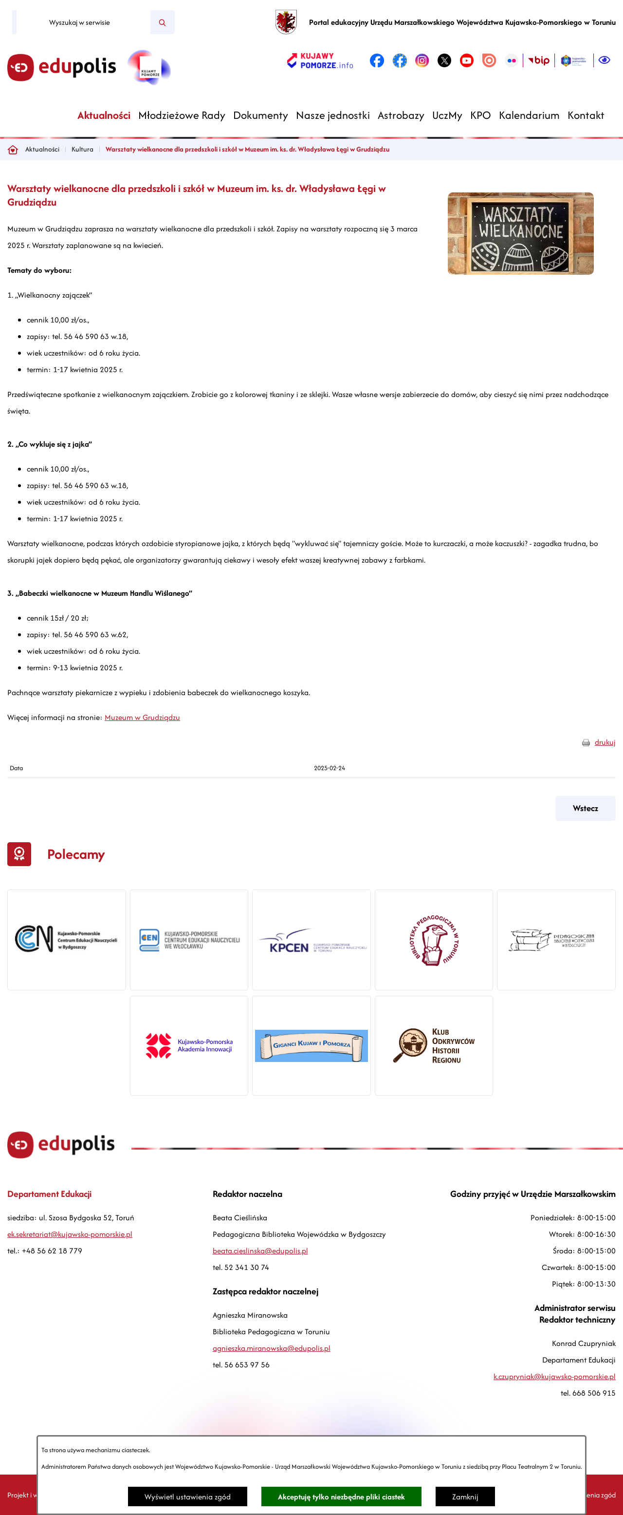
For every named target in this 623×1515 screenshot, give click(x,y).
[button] (521, 272)
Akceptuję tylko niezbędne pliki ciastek (341, 1496)
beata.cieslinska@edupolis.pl (260, 1250)
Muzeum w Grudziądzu (142, 717)
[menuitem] (103, 115)
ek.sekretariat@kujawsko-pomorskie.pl (69, 1234)
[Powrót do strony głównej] (12, 149)
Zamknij (465, 1496)
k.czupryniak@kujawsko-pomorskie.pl (555, 1376)
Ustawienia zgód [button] (591, 1495)
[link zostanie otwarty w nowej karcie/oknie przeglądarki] (320, 60)
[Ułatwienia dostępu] (604, 60)
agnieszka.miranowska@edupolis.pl (271, 1348)
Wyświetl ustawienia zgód (188, 1496)
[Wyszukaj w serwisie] (83, 22)
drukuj (605, 742)
